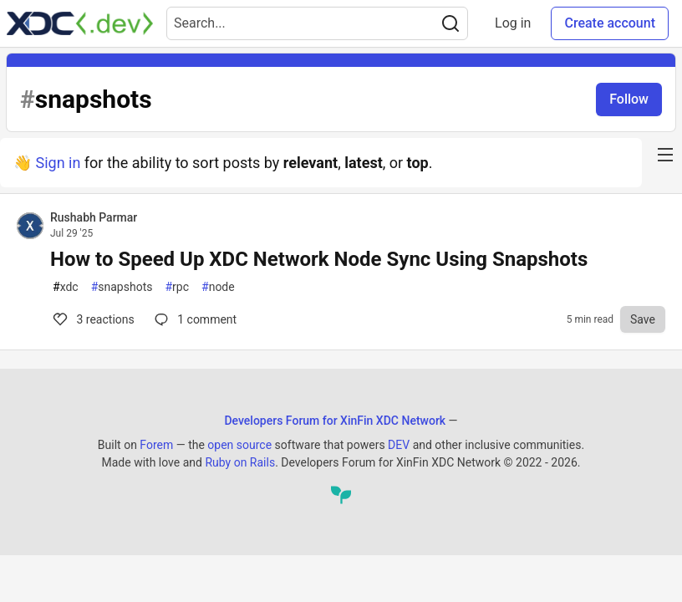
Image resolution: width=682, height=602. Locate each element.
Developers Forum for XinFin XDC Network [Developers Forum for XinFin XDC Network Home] (334, 420)
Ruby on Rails (240, 462)
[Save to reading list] (642, 319)
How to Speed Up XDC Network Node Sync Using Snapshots (319, 259)
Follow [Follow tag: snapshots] (629, 99)
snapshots (122, 287)
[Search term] (317, 23)
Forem (156, 445)
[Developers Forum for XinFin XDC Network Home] (80, 23)
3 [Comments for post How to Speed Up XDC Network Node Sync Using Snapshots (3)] (92, 319)
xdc (66, 287)
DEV (399, 445)
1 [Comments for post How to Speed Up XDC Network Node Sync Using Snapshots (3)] (194, 319)
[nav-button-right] (665, 154)
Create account (609, 23)
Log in (513, 23)
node (218, 287)
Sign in (57, 162)
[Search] (450, 23)
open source (239, 445)
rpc (177, 287)
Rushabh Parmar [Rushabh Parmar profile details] (93, 217)
